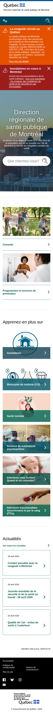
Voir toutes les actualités (14, 546)
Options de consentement (32, 668)
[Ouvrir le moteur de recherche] (48, 20)
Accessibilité (8, 661)
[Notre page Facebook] (4, 679)
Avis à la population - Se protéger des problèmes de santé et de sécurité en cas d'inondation (27, 83)
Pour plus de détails (19, 61)
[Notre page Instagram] (20, 679)
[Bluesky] (12, 679)
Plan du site (8, 672)
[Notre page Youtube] (4, 684)
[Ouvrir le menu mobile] (5, 21)
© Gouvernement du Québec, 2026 (26, 709)
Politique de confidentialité (9, 666)
